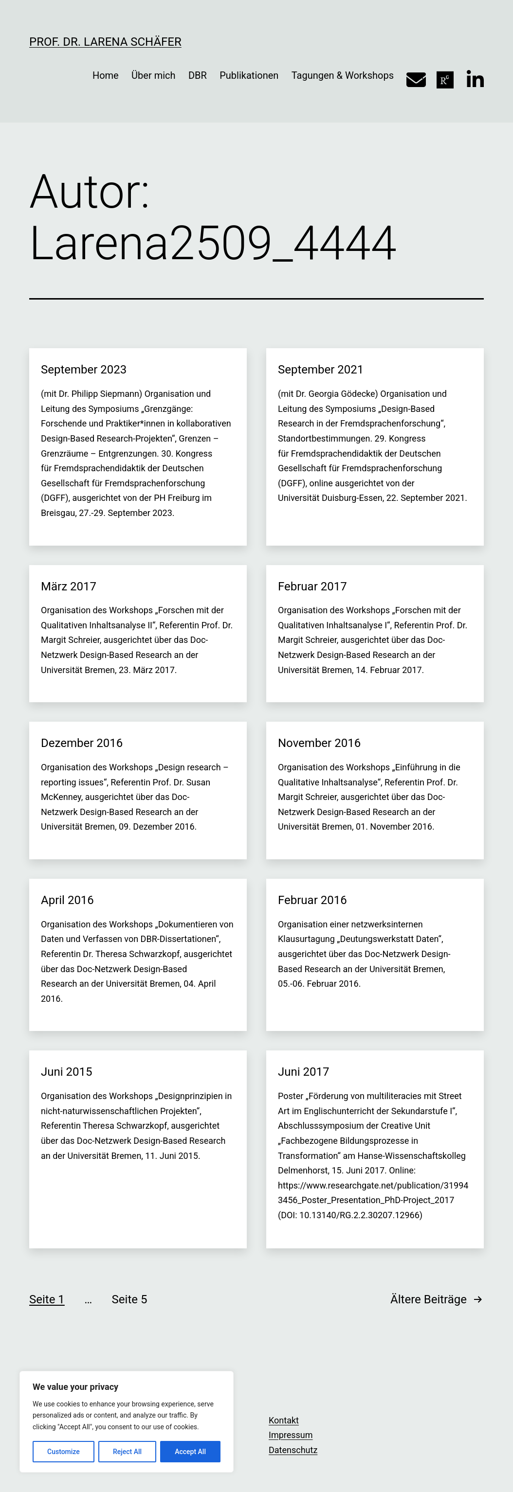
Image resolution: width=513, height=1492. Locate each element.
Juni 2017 (303, 1072)
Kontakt (284, 1420)
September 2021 (321, 369)
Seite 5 (129, 1299)
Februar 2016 (312, 900)
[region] (126, 1422)
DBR (197, 75)
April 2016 (67, 900)
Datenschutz (293, 1450)
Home (105, 75)
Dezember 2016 (82, 743)
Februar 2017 (312, 586)
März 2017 (68, 586)
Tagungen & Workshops (343, 75)
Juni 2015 (66, 1072)
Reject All (127, 1452)
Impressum (291, 1435)
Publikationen (249, 75)
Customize (63, 1452)
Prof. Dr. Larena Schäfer (105, 42)
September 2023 (84, 369)
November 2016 (319, 743)
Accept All (190, 1452)
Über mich (153, 75)
